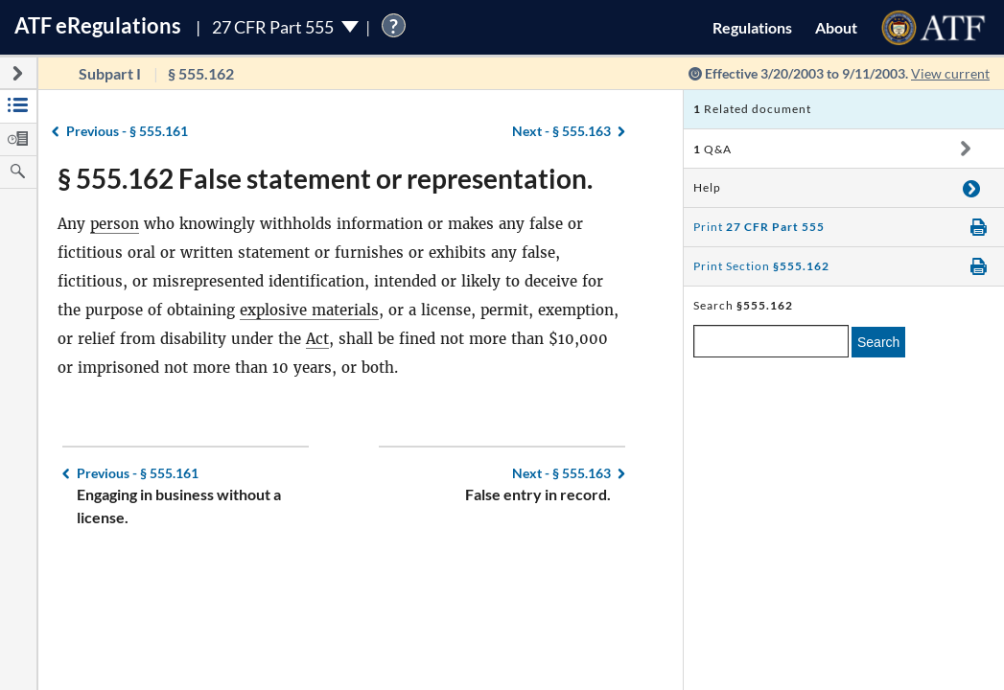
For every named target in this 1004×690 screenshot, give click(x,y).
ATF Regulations (97, 25)
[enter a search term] (771, 341)
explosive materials (309, 310)
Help (707, 187)
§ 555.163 (561, 131)
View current (950, 73)
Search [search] (878, 342)
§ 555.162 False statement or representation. (325, 178)
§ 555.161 (127, 131)
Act (317, 339)
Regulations (752, 27)
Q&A (712, 149)
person (114, 224)
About (836, 27)
